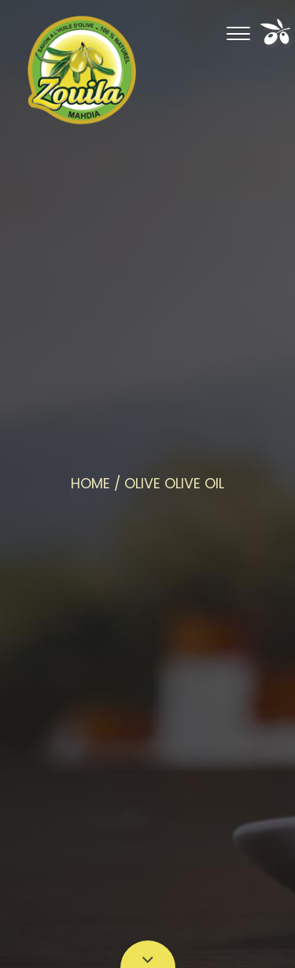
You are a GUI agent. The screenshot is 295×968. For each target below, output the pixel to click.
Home (90, 483)
